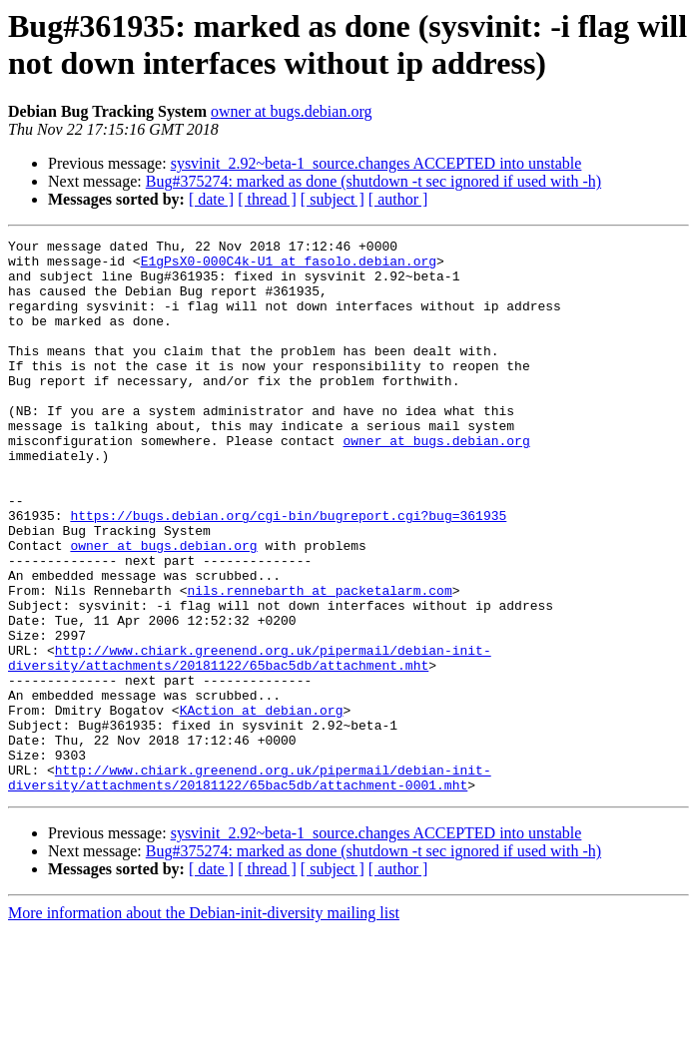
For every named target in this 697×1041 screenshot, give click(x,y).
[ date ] (211, 199)
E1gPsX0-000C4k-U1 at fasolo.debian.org (288, 266)
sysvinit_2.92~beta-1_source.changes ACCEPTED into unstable (376, 163)
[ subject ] (332, 199)
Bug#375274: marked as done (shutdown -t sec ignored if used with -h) (373, 181)
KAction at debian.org (262, 805)
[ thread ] (267, 199)
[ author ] (398, 199)
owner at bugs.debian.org (291, 111)
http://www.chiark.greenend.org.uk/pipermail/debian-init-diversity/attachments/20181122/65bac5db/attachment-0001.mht (249, 886)
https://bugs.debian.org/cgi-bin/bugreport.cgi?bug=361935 (288, 572)
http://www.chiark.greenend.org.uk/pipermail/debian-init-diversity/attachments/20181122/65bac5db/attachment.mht (249, 743)
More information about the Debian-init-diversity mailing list (203, 1023)
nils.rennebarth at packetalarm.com (319, 662)
